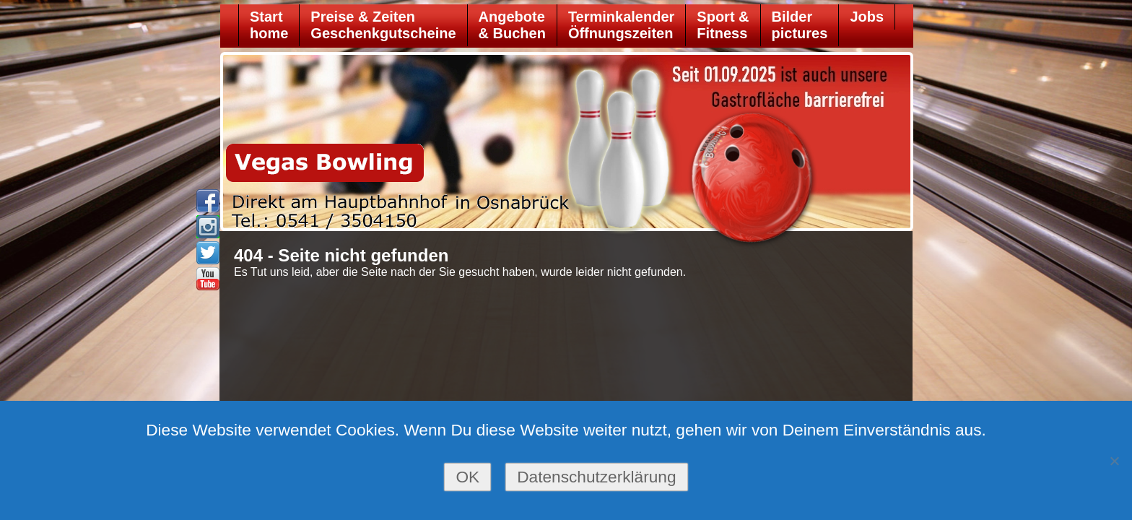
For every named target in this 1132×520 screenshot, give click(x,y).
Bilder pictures (800, 25)
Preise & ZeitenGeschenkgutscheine (383, 25)
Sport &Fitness (723, 25)
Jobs (867, 17)
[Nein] (1114, 461)
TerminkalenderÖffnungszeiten (621, 25)
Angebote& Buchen (512, 25)
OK (467, 476)
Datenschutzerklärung (596, 476)
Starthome (269, 25)
